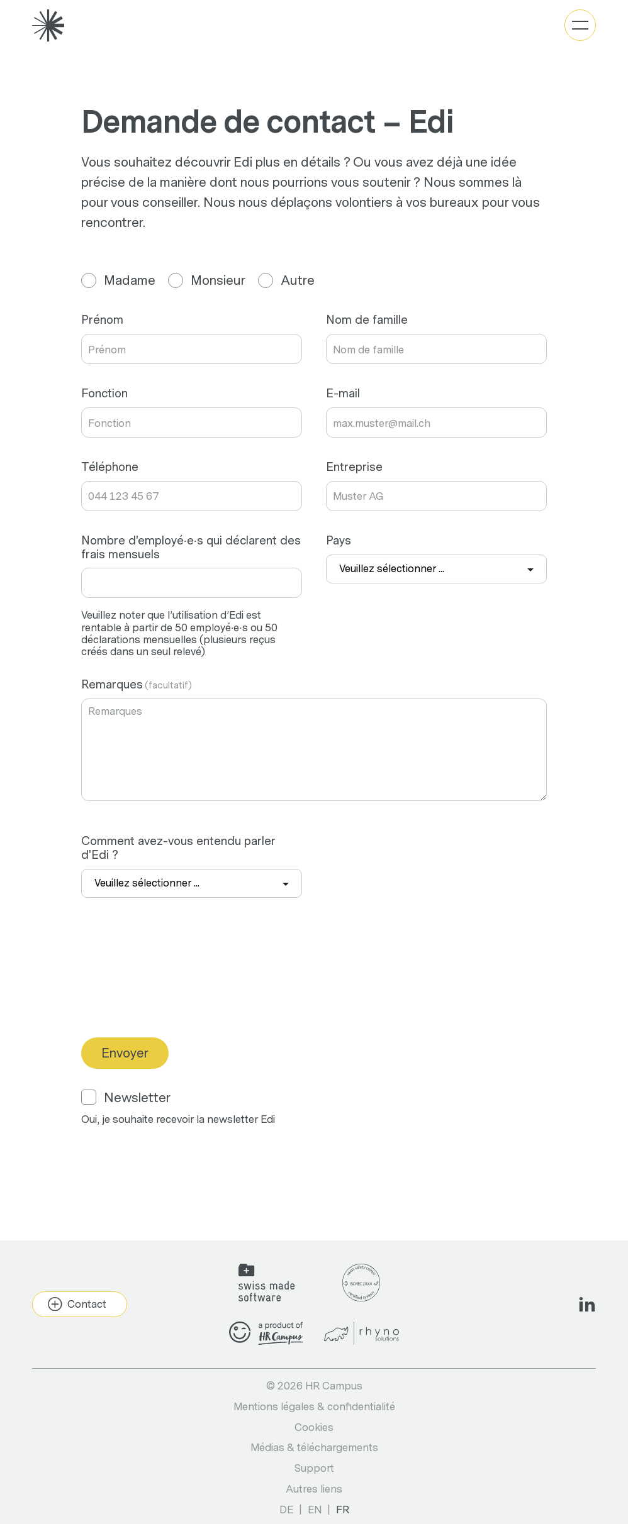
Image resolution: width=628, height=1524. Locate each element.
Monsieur (206, 280)
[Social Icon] (587, 1304)
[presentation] (176, 988)
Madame (118, 280)
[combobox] (436, 569)
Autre (286, 280)
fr (342, 1510)
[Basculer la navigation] (580, 25)
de (286, 1510)
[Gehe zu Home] (48, 25)
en (315, 1510)
